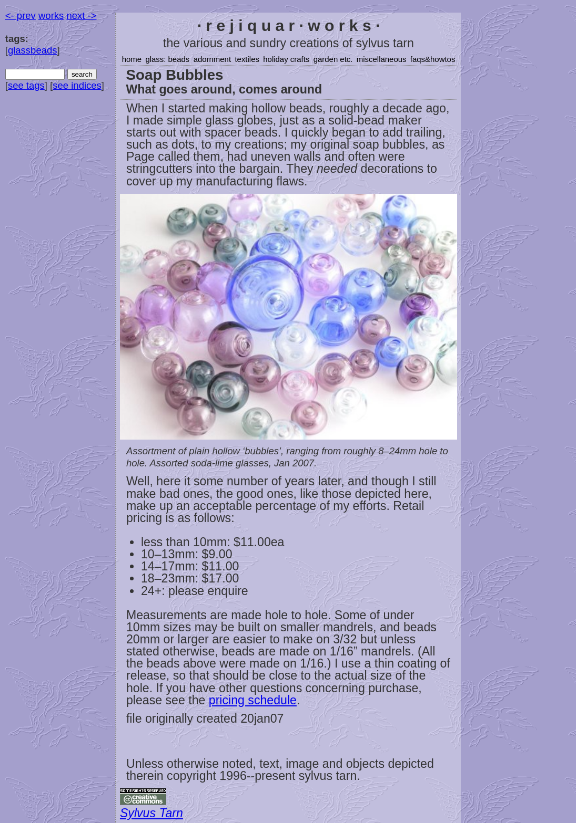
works (51, 15)
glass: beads (167, 59)
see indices (77, 85)
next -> (81, 15)
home (132, 59)
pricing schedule (253, 700)
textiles (247, 59)
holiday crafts (286, 59)
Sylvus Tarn (151, 813)
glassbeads (32, 50)
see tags (26, 85)
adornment (212, 59)
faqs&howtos (433, 59)
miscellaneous (382, 59)
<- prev (20, 15)
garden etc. (333, 59)
